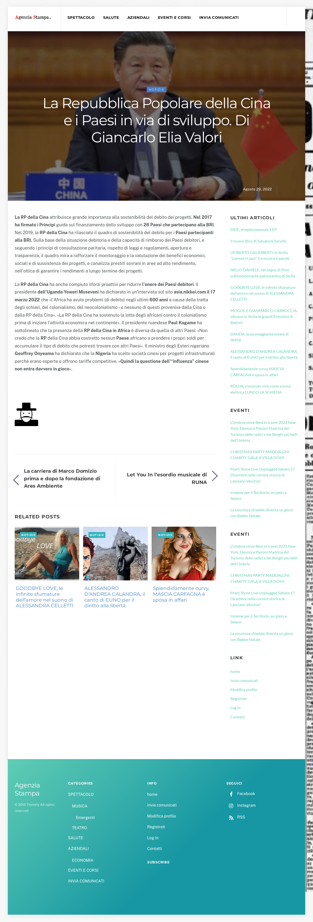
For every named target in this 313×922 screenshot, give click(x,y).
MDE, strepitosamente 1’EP (253, 230)
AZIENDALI (139, 17)
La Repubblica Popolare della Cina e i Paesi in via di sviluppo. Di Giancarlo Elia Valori (157, 121)
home (235, 672)
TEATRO (79, 828)
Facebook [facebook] (240, 794)
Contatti (237, 717)
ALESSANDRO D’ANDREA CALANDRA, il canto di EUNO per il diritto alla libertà (114, 597)
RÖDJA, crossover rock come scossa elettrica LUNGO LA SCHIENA (260, 390)
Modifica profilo (243, 690)
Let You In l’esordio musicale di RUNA (167, 479)
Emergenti (85, 818)
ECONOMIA (82, 861)
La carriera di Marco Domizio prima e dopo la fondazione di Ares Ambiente (62, 479)
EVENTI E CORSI (175, 17)
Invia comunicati (244, 681)
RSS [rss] (235, 818)
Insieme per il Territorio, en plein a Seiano (258, 496)
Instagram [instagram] (241, 806)
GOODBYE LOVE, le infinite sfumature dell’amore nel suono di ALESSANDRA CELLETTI (44, 597)
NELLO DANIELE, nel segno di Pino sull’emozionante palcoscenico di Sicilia (262, 273)
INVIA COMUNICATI (220, 17)
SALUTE (112, 17)
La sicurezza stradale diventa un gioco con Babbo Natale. (261, 513)
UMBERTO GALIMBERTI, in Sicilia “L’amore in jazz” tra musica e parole (259, 256)
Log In (235, 708)
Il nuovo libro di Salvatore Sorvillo (258, 241)
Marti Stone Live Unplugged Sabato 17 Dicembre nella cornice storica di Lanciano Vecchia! (262, 475)
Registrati (238, 699)
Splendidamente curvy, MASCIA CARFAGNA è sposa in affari (181, 595)
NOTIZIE (156, 90)
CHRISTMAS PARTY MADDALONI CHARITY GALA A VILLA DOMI (260, 455)
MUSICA (79, 807)
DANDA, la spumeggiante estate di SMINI (259, 337)
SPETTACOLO (81, 17)
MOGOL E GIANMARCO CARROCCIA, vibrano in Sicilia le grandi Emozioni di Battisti (264, 317)
